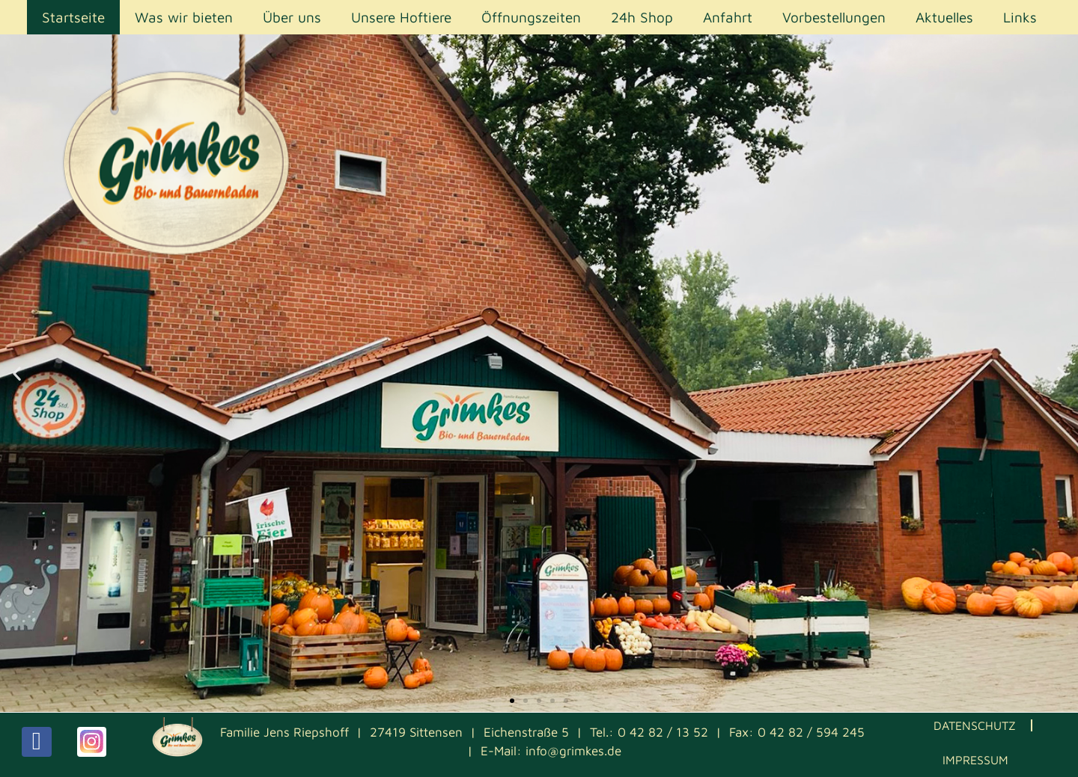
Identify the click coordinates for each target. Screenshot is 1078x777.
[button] (16, 373)
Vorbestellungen (834, 17)
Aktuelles (944, 17)
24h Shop (642, 17)
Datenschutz (975, 725)
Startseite (73, 17)
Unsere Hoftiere (401, 17)
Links (1020, 17)
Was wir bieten (184, 17)
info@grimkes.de (573, 750)
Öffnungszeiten (531, 17)
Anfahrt (727, 17)
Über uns (292, 17)
